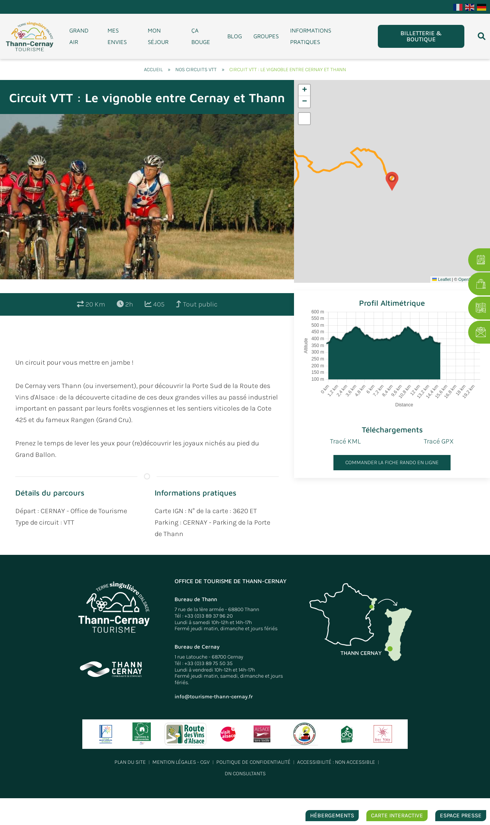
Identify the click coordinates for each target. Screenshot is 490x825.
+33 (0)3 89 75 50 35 (209, 663)
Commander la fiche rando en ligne (392, 462)
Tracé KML (345, 441)
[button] (392, 181)
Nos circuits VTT (196, 69)
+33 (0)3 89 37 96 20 (209, 616)
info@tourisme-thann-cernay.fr (214, 696)
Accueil (153, 69)
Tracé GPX (439, 441)
